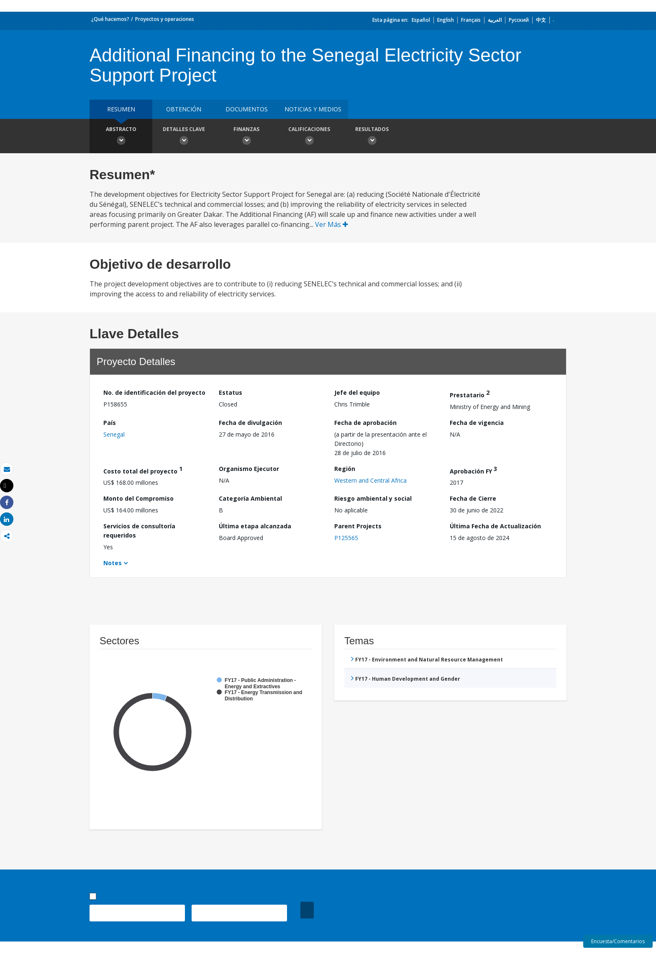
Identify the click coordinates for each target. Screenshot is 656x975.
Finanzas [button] (246, 137)
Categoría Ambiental (250, 498)
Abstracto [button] (121, 137)
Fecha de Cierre (473, 498)
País (109, 423)
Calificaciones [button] (309, 137)
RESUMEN (121, 109)
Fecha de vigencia (477, 423)
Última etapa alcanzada (255, 526)
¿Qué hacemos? (110, 19)
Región (344, 469)
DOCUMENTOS (247, 109)
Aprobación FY (473, 470)
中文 (541, 19)
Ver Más (331, 224)
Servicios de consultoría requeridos (139, 530)
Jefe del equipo (357, 392)
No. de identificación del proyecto (154, 392)
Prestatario (469, 393)
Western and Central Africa (370, 480)
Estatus (230, 392)
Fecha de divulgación (250, 423)
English (445, 19)
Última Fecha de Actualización (495, 526)
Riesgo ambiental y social (373, 498)
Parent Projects (358, 526)
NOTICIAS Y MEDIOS (312, 109)
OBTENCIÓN (183, 109)
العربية (495, 19)
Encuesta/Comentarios (618, 941)
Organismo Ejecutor (249, 469)
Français (471, 19)
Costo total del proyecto (142, 470)
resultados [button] (372, 137)
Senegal (114, 434)
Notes (112, 563)
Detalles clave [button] (183, 137)
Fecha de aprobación (365, 423)
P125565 (346, 538)
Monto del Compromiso (138, 498)
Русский (519, 19)
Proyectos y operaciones (164, 19)
